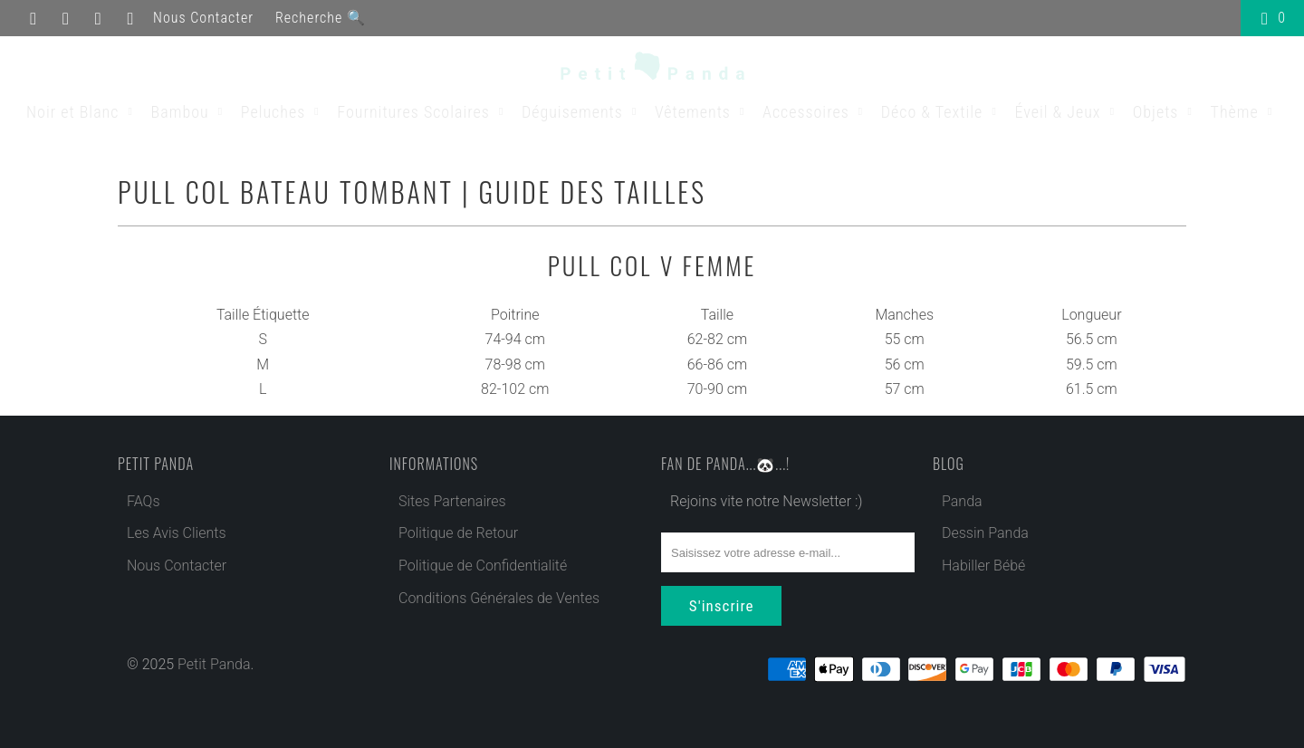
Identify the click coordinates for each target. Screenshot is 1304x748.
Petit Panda (213, 662)
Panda (962, 501)
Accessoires (815, 111)
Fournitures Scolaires (423, 111)
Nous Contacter (203, 17)
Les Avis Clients (176, 533)
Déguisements (582, 111)
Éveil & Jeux (1066, 111)
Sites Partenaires (452, 501)
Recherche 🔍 (320, 17)
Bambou (189, 111)
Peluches (283, 111)
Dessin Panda (985, 533)
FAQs (143, 501)
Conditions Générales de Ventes (498, 598)
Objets (1165, 111)
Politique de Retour (458, 533)
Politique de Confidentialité (482, 565)
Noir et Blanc (82, 111)
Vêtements (702, 111)
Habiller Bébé (983, 565)
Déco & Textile (941, 111)
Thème (1244, 111)
